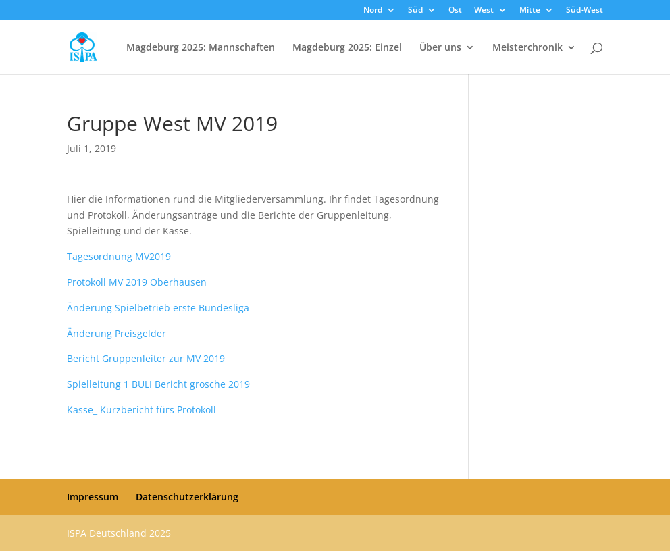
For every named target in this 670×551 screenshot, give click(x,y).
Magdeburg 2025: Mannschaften (200, 48)
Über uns (440, 48)
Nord (372, 11)
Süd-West (584, 11)
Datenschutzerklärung (187, 496)
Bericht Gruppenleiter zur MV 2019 (146, 358)
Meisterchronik (527, 48)
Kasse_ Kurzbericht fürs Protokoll (141, 409)
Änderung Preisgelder (116, 333)
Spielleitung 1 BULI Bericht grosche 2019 (158, 383)
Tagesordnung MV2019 (119, 256)
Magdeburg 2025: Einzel (347, 48)
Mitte (529, 11)
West (484, 11)
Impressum (92, 496)
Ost (455, 11)
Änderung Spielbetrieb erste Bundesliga (158, 307)
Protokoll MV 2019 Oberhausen (137, 282)
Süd (415, 11)
